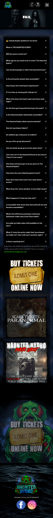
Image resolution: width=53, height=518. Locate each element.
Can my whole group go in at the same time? (24, 148)
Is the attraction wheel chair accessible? (23, 79)
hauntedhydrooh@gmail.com (15, 252)
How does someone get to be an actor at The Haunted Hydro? (24, 165)
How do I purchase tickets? (17, 128)
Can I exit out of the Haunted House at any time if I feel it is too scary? (26, 156)
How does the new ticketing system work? (23, 173)
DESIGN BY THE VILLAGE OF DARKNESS (26, 497)
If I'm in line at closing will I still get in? (21, 92)
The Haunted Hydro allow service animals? (23, 121)
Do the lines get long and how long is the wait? (25, 108)
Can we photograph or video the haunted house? (26, 70)
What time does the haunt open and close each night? (25, 100)
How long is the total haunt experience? (22, 86)
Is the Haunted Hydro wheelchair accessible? (24, 115)
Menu (47, 5)
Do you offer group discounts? (18, 141)
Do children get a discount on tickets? (21, 135)
